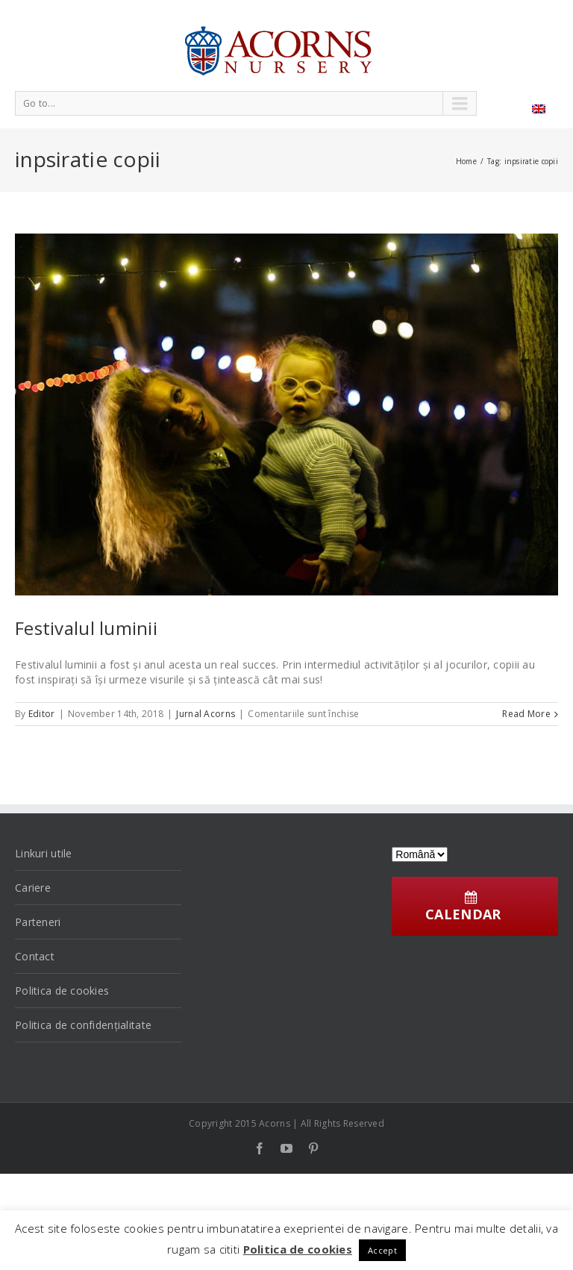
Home (466, 161)
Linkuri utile (43, 853)
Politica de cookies (62, 990)
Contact (34, 956)
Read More (526, 713)
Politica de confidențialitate (83, 1025)
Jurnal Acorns (205, 713)
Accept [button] (382, 1250)
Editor (41, 713)
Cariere (33, 887)
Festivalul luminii (86, 628)
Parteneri (38, 922)
